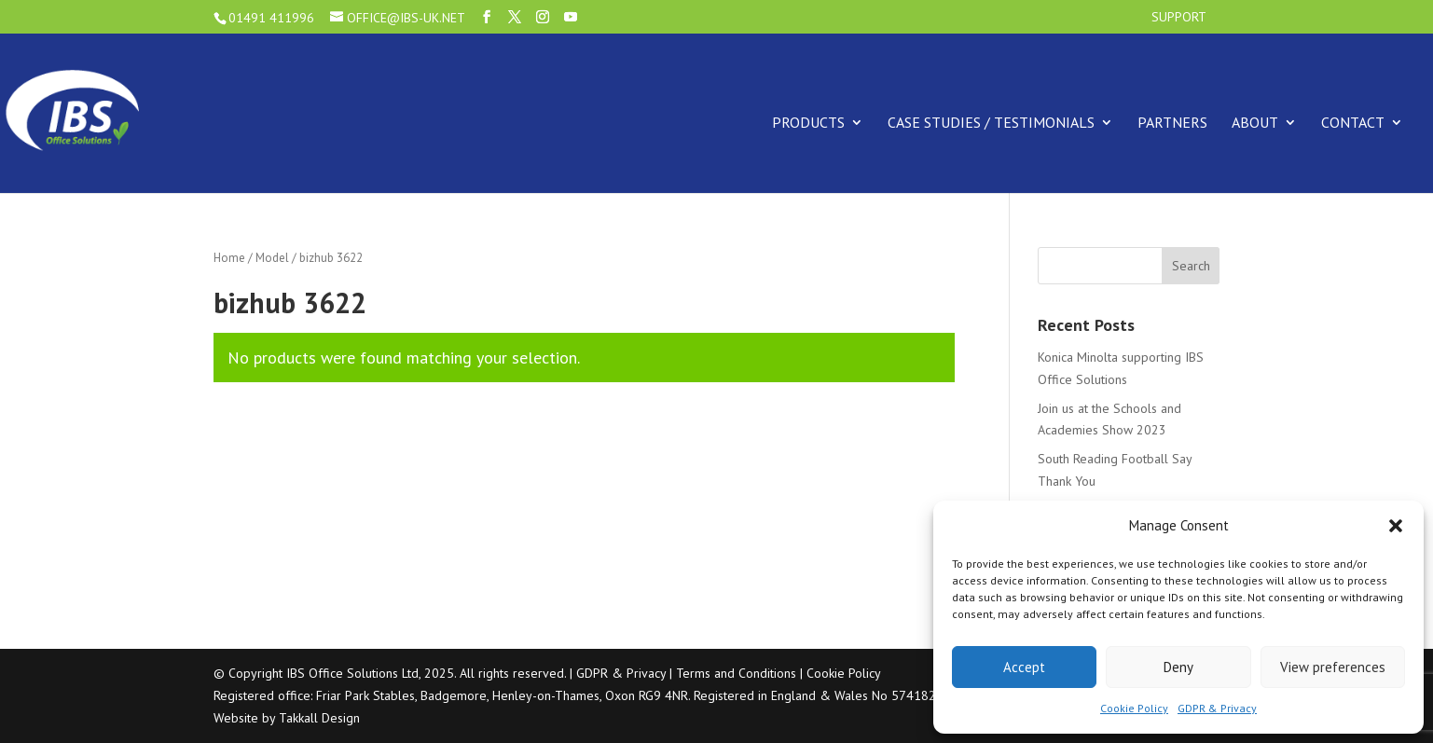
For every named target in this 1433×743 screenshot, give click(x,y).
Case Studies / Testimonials (991, 122)
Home (229, 258)
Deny (1178, 667)
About (1255, 122)
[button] (1395, 525)
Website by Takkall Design (287, 717)
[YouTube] (570, 17)
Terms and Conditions (736, 673)
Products (808, 122)
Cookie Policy (1134, 708)
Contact (1353, 122)
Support (1178, 17)
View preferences (1332, 667)
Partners (1172, 122)
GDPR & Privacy (1217, 708)
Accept (1024, 667)
